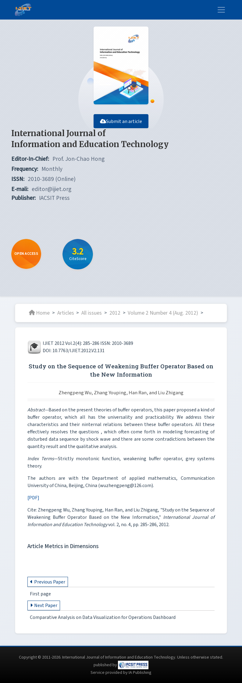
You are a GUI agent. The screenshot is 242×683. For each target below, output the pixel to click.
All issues (91, 312)
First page (40, 594)
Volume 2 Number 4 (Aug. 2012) (163, 312)
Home (39, 312)
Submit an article (121, 121)
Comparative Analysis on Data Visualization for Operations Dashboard (103, 617)
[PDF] (33, 497)
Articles (65, 312)
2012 (114, 312)
